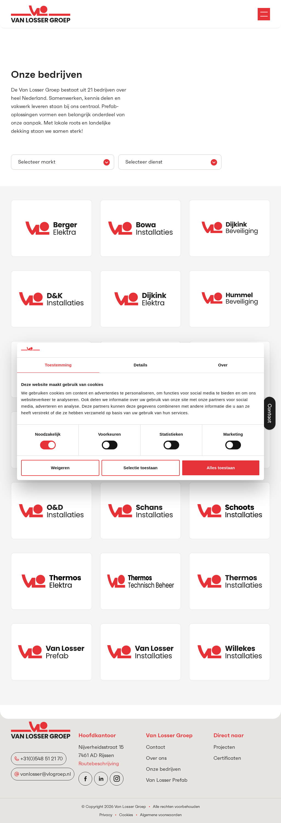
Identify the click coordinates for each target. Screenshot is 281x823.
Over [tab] (223, 364)
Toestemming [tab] (58, 364)
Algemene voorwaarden (161, 814)
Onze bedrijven (163, 769)
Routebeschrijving (98, 763)
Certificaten (227, 758)
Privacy (105, 814)
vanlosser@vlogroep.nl (45, 774)
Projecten (224, 747)
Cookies (126, 814)
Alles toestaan (221, 467)
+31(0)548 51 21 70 (41, 758)
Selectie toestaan (140, 467)
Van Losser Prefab (166, 780)
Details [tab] (140, 364)
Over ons (156, 758)
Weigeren (60, 467)
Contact (155, 747)
